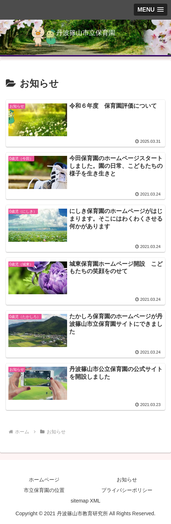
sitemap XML (86, 501)
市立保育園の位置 (44, 490)
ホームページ (44, 479)
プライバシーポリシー (126, 490)
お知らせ (127, 479)
